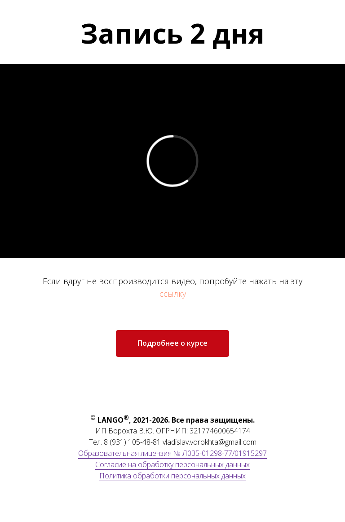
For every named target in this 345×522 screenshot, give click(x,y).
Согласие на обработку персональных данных (172, 464)
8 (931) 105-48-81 (132, 442)
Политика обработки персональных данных (172, 476)
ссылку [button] (172, 293)
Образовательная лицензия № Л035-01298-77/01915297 (172, 453)
